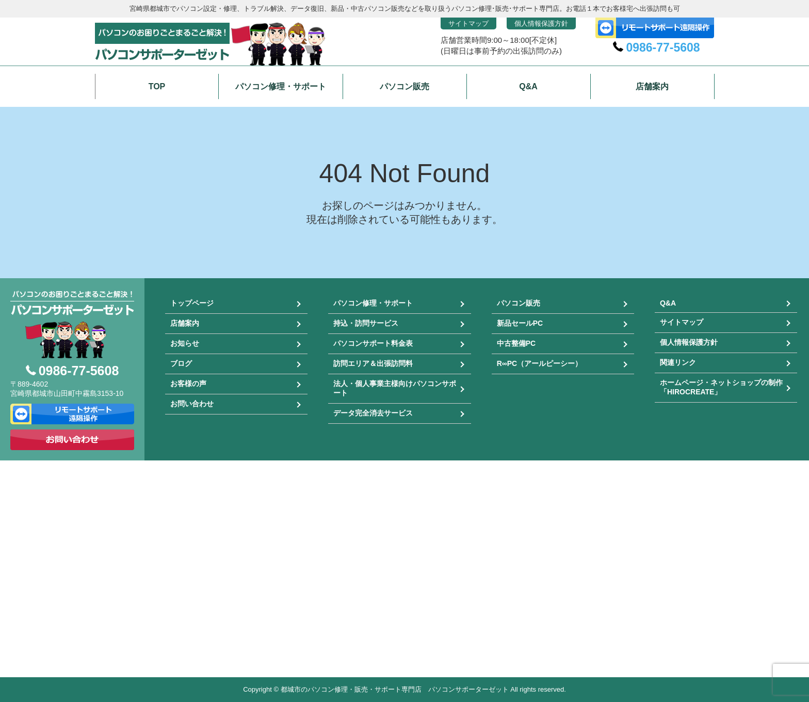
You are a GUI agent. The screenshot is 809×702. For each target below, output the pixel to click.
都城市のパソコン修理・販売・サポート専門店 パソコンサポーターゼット (395, 689)
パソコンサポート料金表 (373, 343)
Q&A (668, 303)
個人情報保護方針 (541, 23)
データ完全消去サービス (373, 413)
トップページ (192, 303)
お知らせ (184, 343)
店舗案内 (184, 323)
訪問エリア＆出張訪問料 (373, 363)
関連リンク (678, 362)
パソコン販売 (518, 303)
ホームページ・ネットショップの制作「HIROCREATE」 (721, 387)
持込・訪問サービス (365, 323)
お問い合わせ (192, 404)
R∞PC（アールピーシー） (540, 363)
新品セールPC (520, 323)
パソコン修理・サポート (373, 303)
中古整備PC (516, 343)
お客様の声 (188, 383)
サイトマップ (468, 23)
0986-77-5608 (663, 47)
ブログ (181, 363)
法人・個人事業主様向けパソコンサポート (394, 388)
